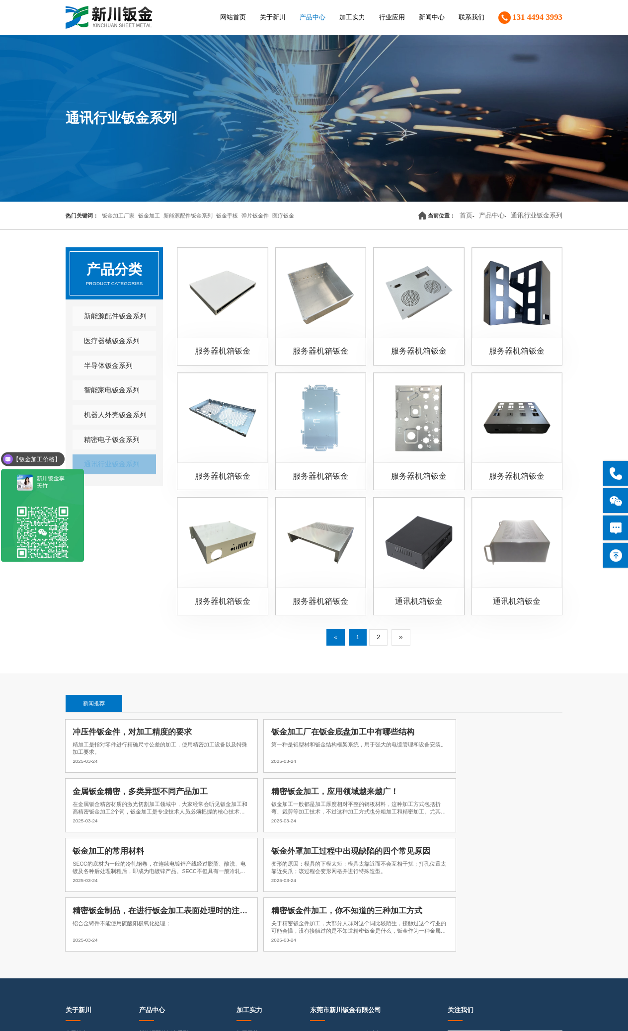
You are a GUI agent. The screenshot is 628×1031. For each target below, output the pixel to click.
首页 (480, 216)
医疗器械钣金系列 (105, 341)
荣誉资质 (76, 922)
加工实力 (352, 17)
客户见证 (76, 950)
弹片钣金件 (255, 216)
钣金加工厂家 (118, 216)
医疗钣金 (283, 216)
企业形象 (76, 936)
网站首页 (233, 17)
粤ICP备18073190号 (249, 1013)
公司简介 (76, 894)
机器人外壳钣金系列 (108, 418)
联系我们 (471, 17)
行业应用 (392, 17)
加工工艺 (247, 894)
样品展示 (247, 936)
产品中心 (312, 17)
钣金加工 (149, 216)
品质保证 (247, 922)
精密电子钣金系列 (105, 444)
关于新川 (273, 17)
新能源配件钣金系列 (188, 216)
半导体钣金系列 (102, 367)
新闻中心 (432, 17)
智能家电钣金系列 (105, 392)
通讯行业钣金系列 (540, 216)
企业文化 (76, 908)
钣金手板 (227, 216)
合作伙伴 (76, 964)
